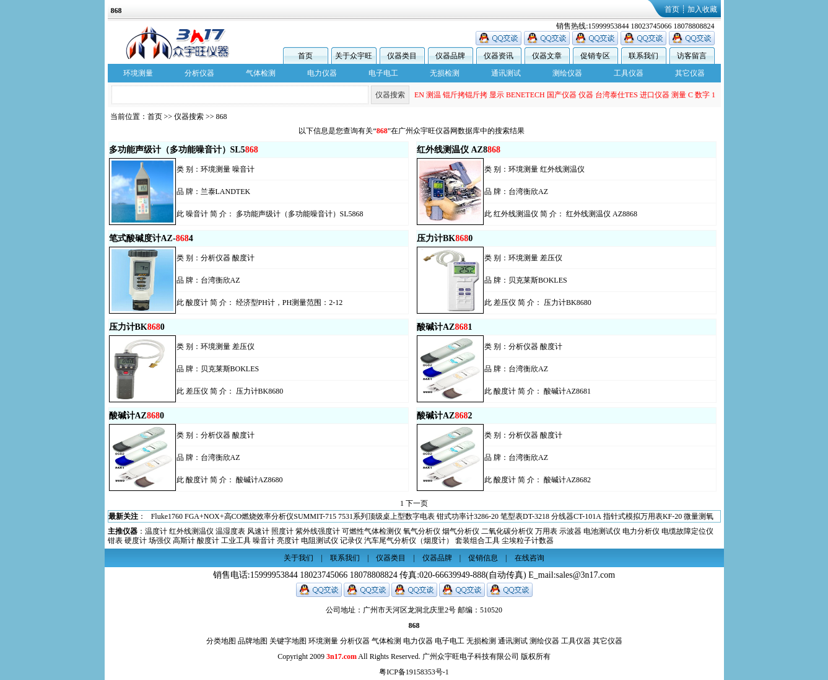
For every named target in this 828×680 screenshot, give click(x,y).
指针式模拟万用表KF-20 (642, 516)
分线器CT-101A (576, 516)
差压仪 (551, 258)
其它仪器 (690, 73)
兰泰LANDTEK (226, 191)
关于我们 (298, 558)
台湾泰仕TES (616, 95)
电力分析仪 (641, 531)
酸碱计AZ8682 (567, 479)
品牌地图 (253, 641)
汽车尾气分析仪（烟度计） (408, 540)
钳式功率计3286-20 (468, 516)
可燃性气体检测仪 (371, 531)
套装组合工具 (477, 540)
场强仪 (160, 540)
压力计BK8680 (567, 302)
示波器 (570, 531)
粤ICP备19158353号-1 (414, 672)
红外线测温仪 (562, 169)
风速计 (258, 531)
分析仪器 (199, 73)
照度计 (282, 531)
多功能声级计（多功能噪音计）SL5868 (300, 214)
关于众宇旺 (353, 55)
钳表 (115, 540)
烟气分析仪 (460, 531)
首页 (672, 9)
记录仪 (351, 540)
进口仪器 (654, 95)
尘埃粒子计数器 (528, 540)
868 (221, 116)
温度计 (156, 531)
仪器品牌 (450, 55)
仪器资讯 (498, 55)
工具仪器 (628, 73)
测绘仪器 (567, 73)
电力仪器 (322, 73)
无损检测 (445, 73)
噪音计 (243, 169)
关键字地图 (288, 641)
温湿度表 (230, 531)
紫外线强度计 (317, 531)
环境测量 (138, 73)
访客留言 (692, 55)
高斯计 (184, 540)
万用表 (546, 531)
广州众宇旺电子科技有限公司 (470, 656)
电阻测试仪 (319, 540)
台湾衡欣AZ (528, 191)
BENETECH (525, 95)
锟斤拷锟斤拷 (465, 95)
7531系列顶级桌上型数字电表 (386, 516)
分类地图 (221, 641)
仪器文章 (547, 55)
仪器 (585, 95)
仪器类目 (402, 55)
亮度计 (288, 540)
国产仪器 (562, 95)
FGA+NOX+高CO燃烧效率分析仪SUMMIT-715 (260, 516)
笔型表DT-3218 (524, 516)
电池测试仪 (602, 531)
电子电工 (383, 73)
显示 (496, 95)
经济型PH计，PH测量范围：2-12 (289, 302)
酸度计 (243, 258)
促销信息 (483, 558)
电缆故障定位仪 (687, 531)
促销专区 (595, 55)
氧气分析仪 (421, 531)
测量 (678, 95)
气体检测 (261, 73)
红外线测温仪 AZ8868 (601, 214)
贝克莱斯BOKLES (537, 280)
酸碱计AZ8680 (259, 479)
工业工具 (236, 540)
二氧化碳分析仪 (507, 531)
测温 (433, 95)
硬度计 (135, 540)
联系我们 (643, 55)
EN (419, 95)
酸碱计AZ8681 (567, 391)
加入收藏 (702, 9)
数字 (702, 95)
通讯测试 (506, 73)
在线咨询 (529, 558)
